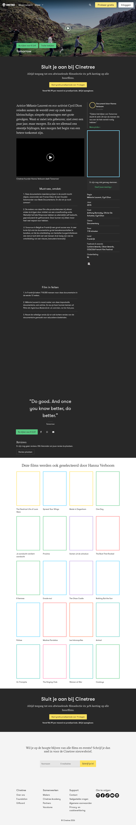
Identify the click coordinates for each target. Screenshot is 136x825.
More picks (94, 127)
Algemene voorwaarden (80, 803)
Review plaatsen (25, 452)
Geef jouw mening (103, 187)
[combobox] (90, 5)
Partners (47, 803)
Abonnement (26, 4)
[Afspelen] (68, 28)
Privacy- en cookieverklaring (77, 809)
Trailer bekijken (47, 45)
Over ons (20, 795)
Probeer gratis (106, 4)
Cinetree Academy (52, 799)
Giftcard (20, 803)
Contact (73, 795)
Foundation (21, 799)
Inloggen (126, 4)
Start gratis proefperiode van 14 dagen (68, 85)
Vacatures (47, 807)
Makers (46, 795)
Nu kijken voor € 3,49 (27, 45)
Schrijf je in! (88, 763)
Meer (39, 4)
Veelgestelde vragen (78, 799)
